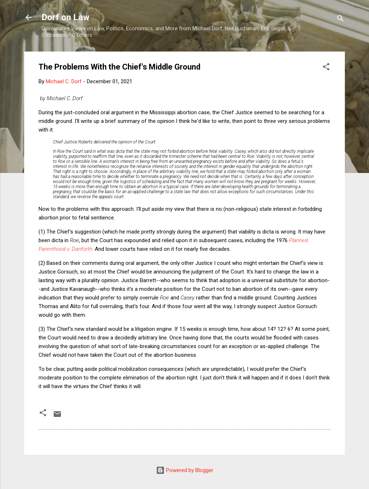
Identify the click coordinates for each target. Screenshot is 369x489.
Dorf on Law (65, 17)
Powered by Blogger (184, 470)
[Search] (340, 20)
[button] (326, 68)
